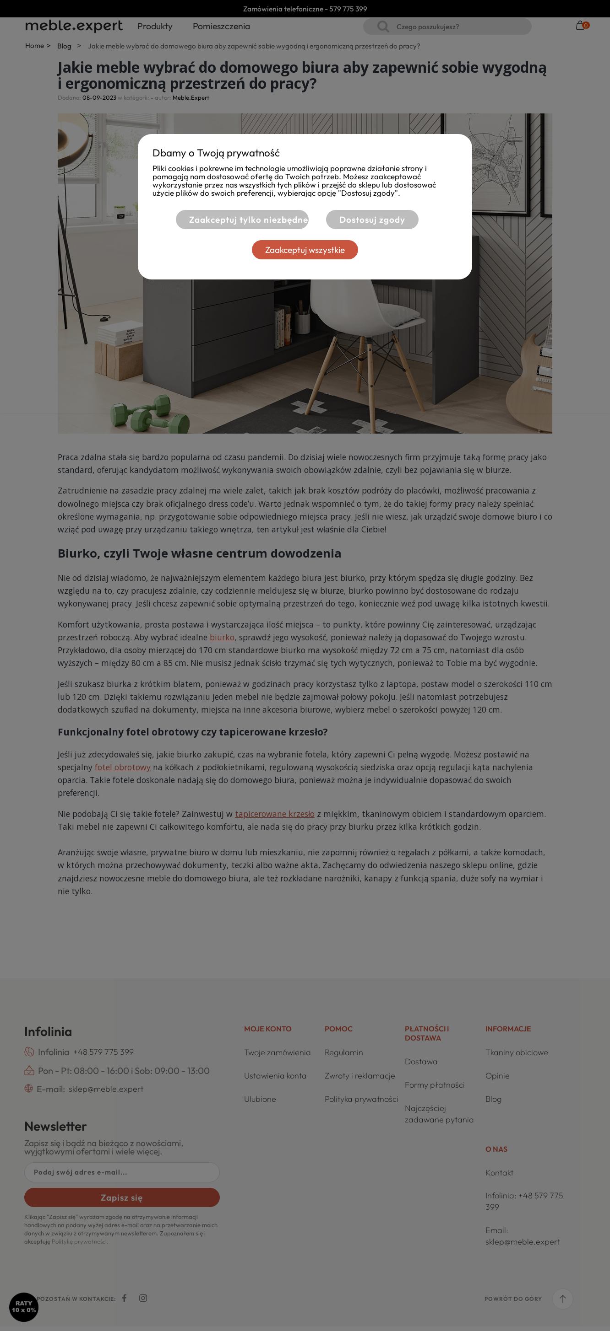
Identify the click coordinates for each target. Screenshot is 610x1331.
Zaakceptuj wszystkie (305, 249)
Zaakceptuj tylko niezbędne (241, 219)
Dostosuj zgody (372, 219)
